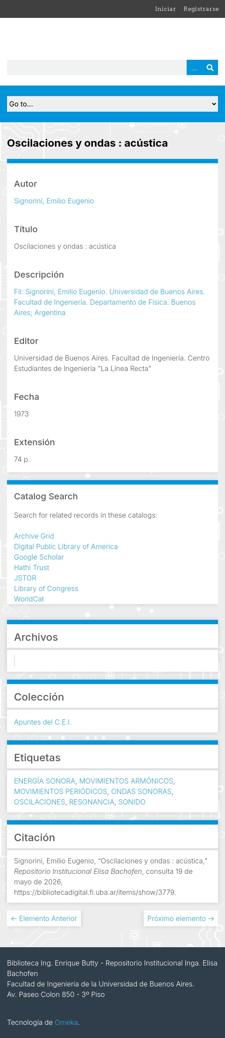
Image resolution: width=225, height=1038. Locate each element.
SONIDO (131, 801)
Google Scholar (39, 557)
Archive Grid (34, 536)
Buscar (210, 67)
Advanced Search (194, 67)
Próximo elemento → (181, 918)
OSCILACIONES (39, 801)
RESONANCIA (91, 801)
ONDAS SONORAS (141, 791)
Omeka (66, 1022)
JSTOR (25, 578)
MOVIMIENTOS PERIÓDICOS (60, 791)
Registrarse (201, 8)
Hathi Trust (31, 567)
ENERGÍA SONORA (44, 781)
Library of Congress (46, 588)
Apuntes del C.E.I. (43, 722)
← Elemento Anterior (43, 918)
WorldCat (29, 599)
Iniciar (165, 8)
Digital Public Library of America (66, 546)
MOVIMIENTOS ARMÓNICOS (126, 781)
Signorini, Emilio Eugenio (54, 200)
